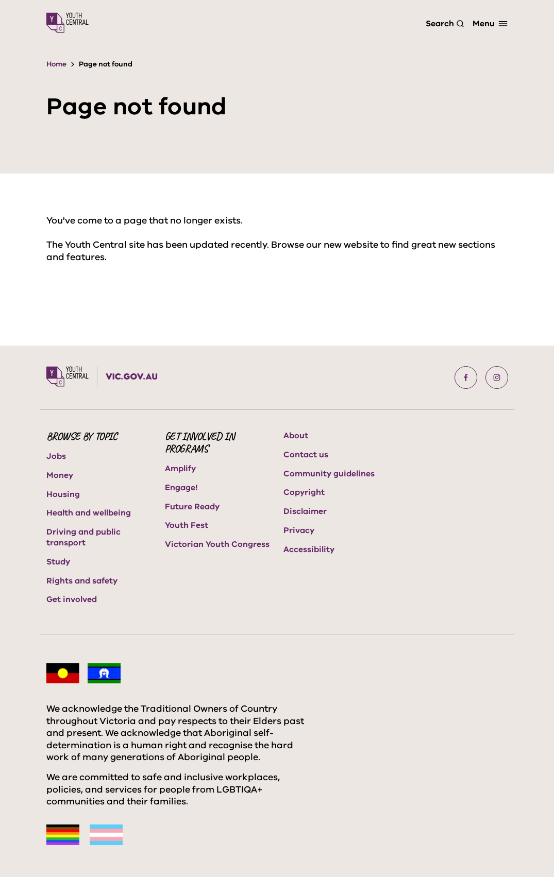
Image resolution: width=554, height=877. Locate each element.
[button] (466, 377)
